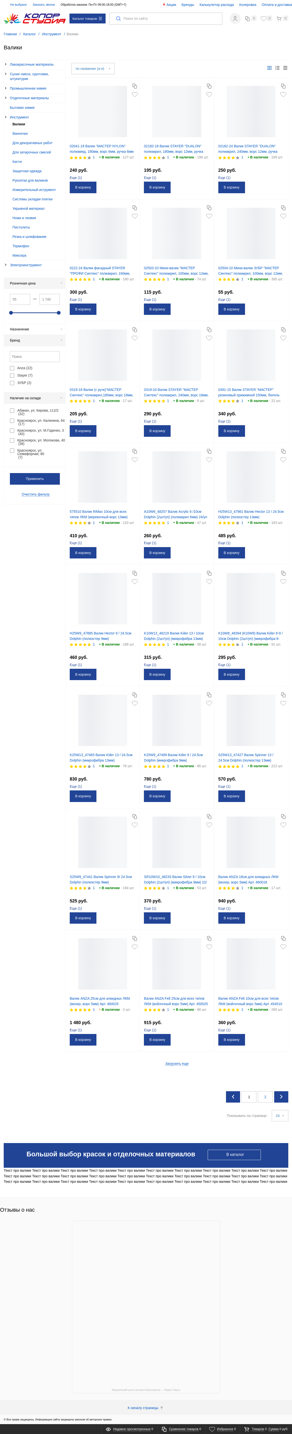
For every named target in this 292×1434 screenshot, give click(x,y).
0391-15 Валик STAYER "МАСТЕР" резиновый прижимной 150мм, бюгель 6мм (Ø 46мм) (250, 394)
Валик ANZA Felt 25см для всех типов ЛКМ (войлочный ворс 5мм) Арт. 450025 (176, 1003)
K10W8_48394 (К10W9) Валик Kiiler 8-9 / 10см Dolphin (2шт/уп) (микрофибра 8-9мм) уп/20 (251, 638)
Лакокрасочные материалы (32, 64)
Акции (169, 4)
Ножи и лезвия (24, 217)
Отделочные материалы (29, 97)
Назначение (36, 329)
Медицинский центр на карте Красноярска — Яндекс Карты (146, 1389)
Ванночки (20, 133)
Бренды (187, 5)
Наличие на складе (36, 398)
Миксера (19, 255)
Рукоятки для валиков (30, 180)
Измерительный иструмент (34, 189)
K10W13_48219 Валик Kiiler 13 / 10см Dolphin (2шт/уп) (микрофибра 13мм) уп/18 (175, 638)
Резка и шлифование (29, 236)
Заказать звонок (44, 4)
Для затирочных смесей (32, 151)
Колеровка (247, 5)
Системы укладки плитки (33, 198)
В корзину (85, 187)
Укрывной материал (29, 208)
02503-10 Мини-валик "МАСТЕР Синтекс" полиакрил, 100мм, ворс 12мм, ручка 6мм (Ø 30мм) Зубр (173, 273)
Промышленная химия (28, 88)
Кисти (17, 161)
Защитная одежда (27, 170)
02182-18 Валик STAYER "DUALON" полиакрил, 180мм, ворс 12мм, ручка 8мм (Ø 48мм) (175, 151)
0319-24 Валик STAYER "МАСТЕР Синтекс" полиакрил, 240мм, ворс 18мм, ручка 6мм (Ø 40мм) (173, 394)
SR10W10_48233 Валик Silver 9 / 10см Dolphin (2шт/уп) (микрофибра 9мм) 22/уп (176, 881)
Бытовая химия (22, 107)
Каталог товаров (87, 18)
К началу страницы (146, 1407)
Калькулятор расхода (217, 5)
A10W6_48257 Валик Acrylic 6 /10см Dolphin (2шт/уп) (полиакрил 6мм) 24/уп (175, 516)
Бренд (36, 340)
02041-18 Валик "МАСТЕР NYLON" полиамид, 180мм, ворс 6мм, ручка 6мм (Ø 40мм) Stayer (99, 151)
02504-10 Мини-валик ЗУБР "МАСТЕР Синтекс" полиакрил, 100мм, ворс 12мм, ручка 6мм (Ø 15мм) (250, 273)
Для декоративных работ (33, 142)
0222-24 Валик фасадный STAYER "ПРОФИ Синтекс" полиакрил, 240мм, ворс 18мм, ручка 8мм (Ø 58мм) (101, 273)
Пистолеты (21, 227)
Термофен (21, 245)
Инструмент (19, 117)
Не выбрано (15, 4)
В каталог (235, 1154)
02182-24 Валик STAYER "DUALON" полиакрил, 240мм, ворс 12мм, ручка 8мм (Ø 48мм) (249, 151)
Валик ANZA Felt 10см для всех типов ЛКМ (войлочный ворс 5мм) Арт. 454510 (250, 1003)
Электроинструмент (26, 264)
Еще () (77, 177)
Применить (35, 478)
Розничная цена (36, 283)
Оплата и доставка (277, 5)
